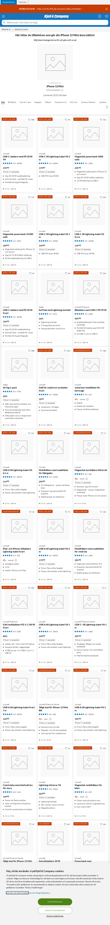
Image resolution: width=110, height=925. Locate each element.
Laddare (102, 102)
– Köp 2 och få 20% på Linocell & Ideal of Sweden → (51, 8)
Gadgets (37, 102)
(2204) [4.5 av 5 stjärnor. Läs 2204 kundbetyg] (55, 163)
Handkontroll (60, 102)
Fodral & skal (25, 102)
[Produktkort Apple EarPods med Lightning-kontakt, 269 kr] (55, 287)
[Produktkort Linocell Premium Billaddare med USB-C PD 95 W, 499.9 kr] (90, 287)
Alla (3, 102)
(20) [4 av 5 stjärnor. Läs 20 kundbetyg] (54, 714)
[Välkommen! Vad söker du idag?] (57, 22)
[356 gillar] (67, 350)
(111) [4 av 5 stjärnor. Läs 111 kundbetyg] (19, 792)
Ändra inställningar (55, 916)
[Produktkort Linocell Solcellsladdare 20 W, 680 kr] (55, 837)
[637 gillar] (67, 824)
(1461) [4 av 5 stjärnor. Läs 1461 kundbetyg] (55, 789)
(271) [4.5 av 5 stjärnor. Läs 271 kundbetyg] (55, 314)
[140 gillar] (103, 512)
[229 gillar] (103, 197)
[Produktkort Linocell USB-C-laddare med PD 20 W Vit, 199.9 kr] (19, 133)
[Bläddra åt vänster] (3, 107)
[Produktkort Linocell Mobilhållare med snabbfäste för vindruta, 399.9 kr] (90, 525)
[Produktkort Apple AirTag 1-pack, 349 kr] (19, 364)
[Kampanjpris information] (87, 399)
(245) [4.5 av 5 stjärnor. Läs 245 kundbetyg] (19, 631)
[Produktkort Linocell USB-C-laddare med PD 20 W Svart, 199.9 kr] (19, 287)
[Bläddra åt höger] (106, 107)
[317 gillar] (31, 433)
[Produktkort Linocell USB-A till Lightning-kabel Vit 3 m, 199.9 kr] (90, 684)
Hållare (48, 102)
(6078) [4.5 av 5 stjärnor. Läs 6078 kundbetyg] (19, 163)
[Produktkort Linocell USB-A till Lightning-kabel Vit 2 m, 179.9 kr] (55, 525)
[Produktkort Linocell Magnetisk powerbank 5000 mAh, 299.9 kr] (90, 133)
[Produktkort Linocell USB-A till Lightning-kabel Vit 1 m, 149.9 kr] (55, 601)
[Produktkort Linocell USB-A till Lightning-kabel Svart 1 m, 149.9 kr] (19, 684)
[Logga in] (99, 16)
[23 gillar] (31, 670)
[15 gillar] (67, 670)
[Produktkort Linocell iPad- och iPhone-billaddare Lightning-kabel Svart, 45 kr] (19, 525)
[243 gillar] (103, 273)
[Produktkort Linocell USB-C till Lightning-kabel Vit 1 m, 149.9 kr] (55, 210)
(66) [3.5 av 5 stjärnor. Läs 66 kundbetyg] (90, 474)
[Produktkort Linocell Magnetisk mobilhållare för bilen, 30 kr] (90, 762)
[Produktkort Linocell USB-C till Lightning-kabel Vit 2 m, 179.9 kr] (55, 133)
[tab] (9, 2)
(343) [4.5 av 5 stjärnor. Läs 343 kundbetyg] (19, 241)
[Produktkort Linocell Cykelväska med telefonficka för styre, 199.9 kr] (19, 762)
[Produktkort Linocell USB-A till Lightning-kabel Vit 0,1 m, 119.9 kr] (19, 446)
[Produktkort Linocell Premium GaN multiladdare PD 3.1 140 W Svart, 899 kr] (19, 601)
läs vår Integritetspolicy (39, 893)
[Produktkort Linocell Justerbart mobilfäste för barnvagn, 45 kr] (90, 364)
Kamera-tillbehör (88, 102)
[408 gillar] (31, 119)
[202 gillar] (31, 588)
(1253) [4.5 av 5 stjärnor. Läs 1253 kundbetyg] (55, 477)
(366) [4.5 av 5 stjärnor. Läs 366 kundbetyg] (91, 631)
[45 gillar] (103, 670)
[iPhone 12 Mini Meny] (28, 29)
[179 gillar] (31, 197)
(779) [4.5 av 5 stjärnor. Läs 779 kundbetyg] (19, 391)
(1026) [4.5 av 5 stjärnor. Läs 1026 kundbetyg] (55, 394)
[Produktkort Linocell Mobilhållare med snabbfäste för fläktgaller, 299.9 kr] (55, 446)
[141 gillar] (31, 748)
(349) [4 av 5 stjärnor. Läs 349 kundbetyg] (91, 555)
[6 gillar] (104, 588)
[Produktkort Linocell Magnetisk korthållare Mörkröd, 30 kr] (90, 446)
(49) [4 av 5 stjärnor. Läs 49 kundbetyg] (90, 792)
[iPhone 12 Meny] (12, 29)
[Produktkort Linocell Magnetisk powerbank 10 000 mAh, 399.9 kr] (19, 210)
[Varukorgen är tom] (106, 16)
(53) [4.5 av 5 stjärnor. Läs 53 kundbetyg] (18, 555)
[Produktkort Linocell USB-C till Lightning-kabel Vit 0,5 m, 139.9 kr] (90, 210)
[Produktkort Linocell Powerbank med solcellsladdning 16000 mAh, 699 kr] (90, 837)
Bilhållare (12, 102)
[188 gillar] (103, 350)
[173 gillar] (103, 748)
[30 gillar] (67, 273)
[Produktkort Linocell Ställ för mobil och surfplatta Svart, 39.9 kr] (55, 364)
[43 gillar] (31, 512)
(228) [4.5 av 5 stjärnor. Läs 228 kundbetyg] (91, 314)
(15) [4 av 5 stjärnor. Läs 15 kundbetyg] (90, 394)
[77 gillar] (103, 433)
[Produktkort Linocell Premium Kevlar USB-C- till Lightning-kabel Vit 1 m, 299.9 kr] (90, 601)
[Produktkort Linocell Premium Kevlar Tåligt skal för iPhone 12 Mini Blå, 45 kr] (55, 684)
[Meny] (3, 16)
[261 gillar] (67, 433)
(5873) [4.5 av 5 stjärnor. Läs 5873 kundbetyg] (19, 477)
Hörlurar (74, 102)
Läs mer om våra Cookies (17, 893)
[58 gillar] (67, 119)
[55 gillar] (31, 824)
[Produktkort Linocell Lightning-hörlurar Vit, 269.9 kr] (55, 762)
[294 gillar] (103, 824)
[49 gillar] (67, 197)
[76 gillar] (67, 748)
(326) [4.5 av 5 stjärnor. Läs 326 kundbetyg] (91, 163)
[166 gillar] (103, 119)
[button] (62, 90)
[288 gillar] (31, 350)
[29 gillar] (31, 273)
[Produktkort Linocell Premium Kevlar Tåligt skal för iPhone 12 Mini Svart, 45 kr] (19, 837)
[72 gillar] (67, 512)
